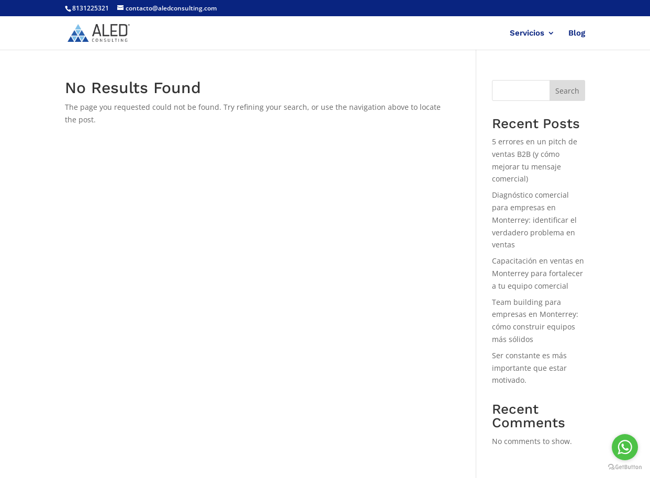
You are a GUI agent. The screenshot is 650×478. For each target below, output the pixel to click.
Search (567, 91)
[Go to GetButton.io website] (625, 467)
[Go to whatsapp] (625, 447)
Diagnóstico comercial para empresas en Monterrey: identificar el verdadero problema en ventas (534, 219)
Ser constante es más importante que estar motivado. (529, 367)
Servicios (527, 33)
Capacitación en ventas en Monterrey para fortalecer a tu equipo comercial (538, 273)
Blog (576, 33)
